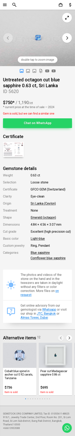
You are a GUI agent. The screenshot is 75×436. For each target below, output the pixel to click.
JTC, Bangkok (46, 313)
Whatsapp (49, 309)
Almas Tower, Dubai (34, 317)
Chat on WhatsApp (37, 123)
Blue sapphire (40, 253)
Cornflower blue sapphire (48, 258)
